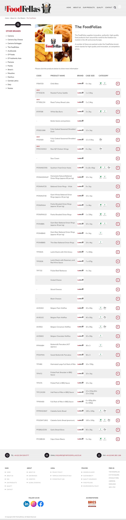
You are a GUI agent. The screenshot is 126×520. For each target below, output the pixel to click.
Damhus (11, 78)
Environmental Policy (91, 487)
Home (69, 9)
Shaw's (10, 71)
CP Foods (11, 56)
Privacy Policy (57, 473)
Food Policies (88, 484)
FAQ (8, 480)
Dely (9, 85)
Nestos (10, 89)
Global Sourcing (35, 484)
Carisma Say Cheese (15, 41)
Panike (10, 67)
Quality (100, 9)
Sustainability (88, 477)
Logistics (32, 480)
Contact (108, 9)
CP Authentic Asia (14, 59)
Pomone (11, 63)
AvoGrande (12, 52)
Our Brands (21, 19)
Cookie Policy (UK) (58, 480)
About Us (77, 9)
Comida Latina (13, 82)
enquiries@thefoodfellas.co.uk (68, 457)
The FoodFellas (13, 48)
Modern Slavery (89, 473)
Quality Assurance (90, 480)
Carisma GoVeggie (14, 44)
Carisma (11, 37)
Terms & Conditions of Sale (61, 477)
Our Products (89, 9)
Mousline (11, 74)
